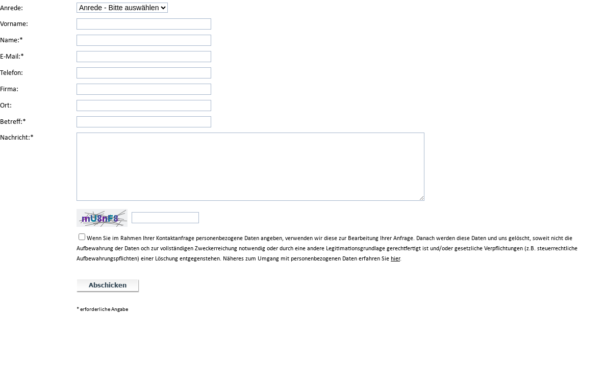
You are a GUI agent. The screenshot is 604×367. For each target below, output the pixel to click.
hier (395, 258)
